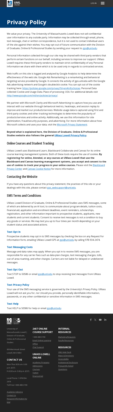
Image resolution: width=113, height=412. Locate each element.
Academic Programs (41, 362)
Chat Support (38, 347)
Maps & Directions (66, 355)
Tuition (35, 372)
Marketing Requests (67, 337)
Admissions (38, 366)
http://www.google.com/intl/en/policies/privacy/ (32, 95)
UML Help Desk (64, 352)
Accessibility (63, 359)
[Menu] (102, 3)
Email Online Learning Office (42, 342)
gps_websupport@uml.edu (61, 187)
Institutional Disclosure (68, 362)
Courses (36, 369)
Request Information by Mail (17, 400)
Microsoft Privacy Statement (72, 124)
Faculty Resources (66, 340)
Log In (94, 3)
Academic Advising (15, 392)
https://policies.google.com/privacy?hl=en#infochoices (51, 88)
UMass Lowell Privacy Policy (70, 135)
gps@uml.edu (90, 48)
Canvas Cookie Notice (39, 168)
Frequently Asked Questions (65, 368)
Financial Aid (38, 376)
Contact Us (11, 395)
